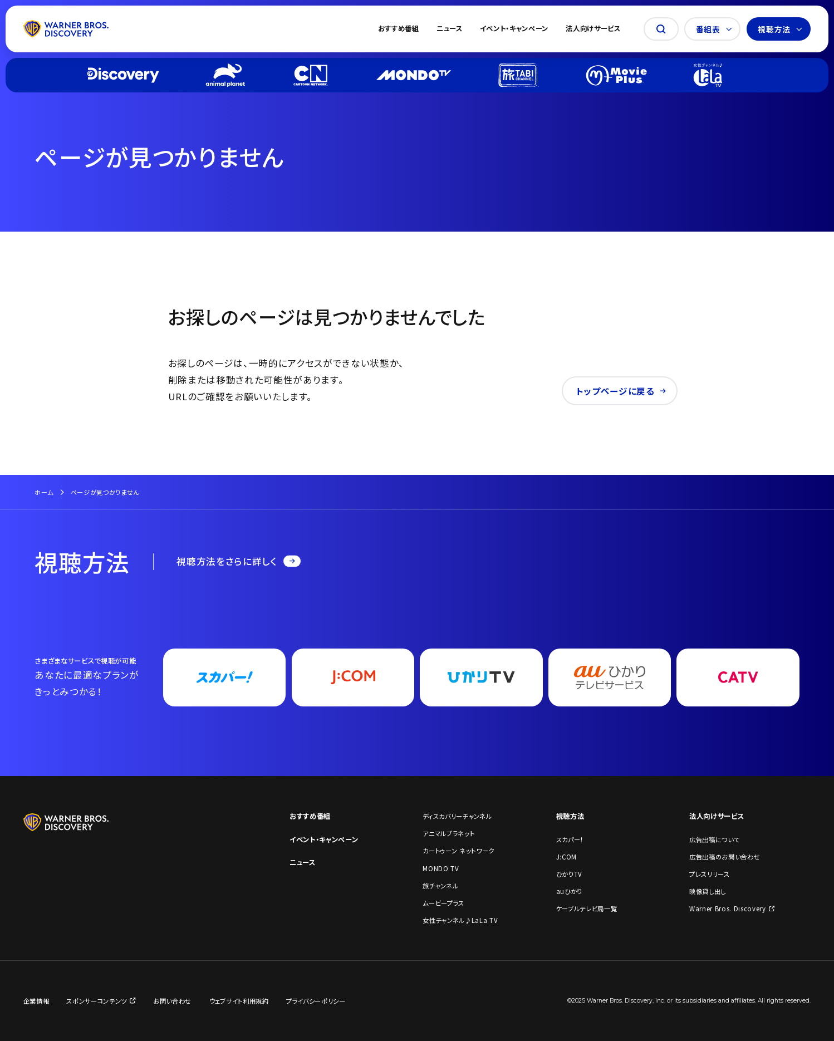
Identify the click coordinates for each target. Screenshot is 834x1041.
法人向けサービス (593, 29)
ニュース (449, 29)
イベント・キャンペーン (514, 29)
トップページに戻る (621, 391)
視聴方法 (780, 29)
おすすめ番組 (398, 29)
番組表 (714, 29)
